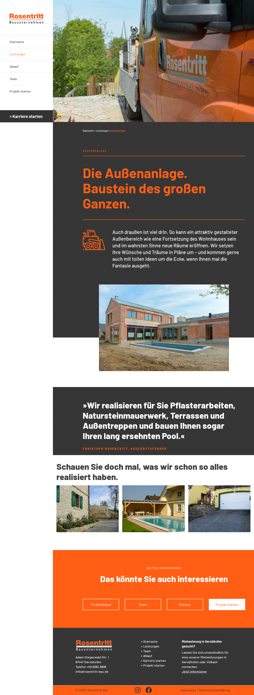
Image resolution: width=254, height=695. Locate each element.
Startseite (17, 42)
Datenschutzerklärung (214, 690)
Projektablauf (101, 604)
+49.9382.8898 (96, 667)
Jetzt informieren (194, 671)
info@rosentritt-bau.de (91, 671)
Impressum (188, 690)
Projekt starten (20, 91)
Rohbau (185, 604)
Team (13, 79)
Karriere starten (154, 660)
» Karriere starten (26, 116)
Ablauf (14, 66)
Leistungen (18, 54)
